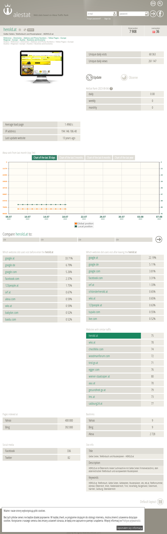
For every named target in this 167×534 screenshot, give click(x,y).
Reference (7, 38)
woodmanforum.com (99, 356)
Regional (6, 40)
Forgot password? (94, 19)
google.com (11, 272)
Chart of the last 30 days (44, 157)
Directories (17, 38)
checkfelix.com (96, 349)
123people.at (11, 285)
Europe (63, 38)
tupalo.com (94, 312)
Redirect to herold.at (25, 29)
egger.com (94, 370)
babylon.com (11, 313)
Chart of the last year (124, 157)
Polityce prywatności (131, 520)
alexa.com (10, 299)
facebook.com (12, 279)
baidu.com (10, 319)
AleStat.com (42, 10)
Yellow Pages (53, 38)
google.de (10, 265)
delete (31, 30)
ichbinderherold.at (98, 292)
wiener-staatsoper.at (99, 376)
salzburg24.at (95, 404)
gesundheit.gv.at (97, 390)
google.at (9, 258)
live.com (93, 319)
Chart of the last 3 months (71, 157)
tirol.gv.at (93, 363)
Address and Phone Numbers (35, 38)
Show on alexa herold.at (20, 29)
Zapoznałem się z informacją (129, 528)
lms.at (92, 397)
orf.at (8, 292)
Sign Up (107, 19)
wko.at (8, 306)
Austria (22, 40)
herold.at (93, 336)
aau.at (92, 383)
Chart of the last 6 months (98, 157)
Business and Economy (36, 40)
